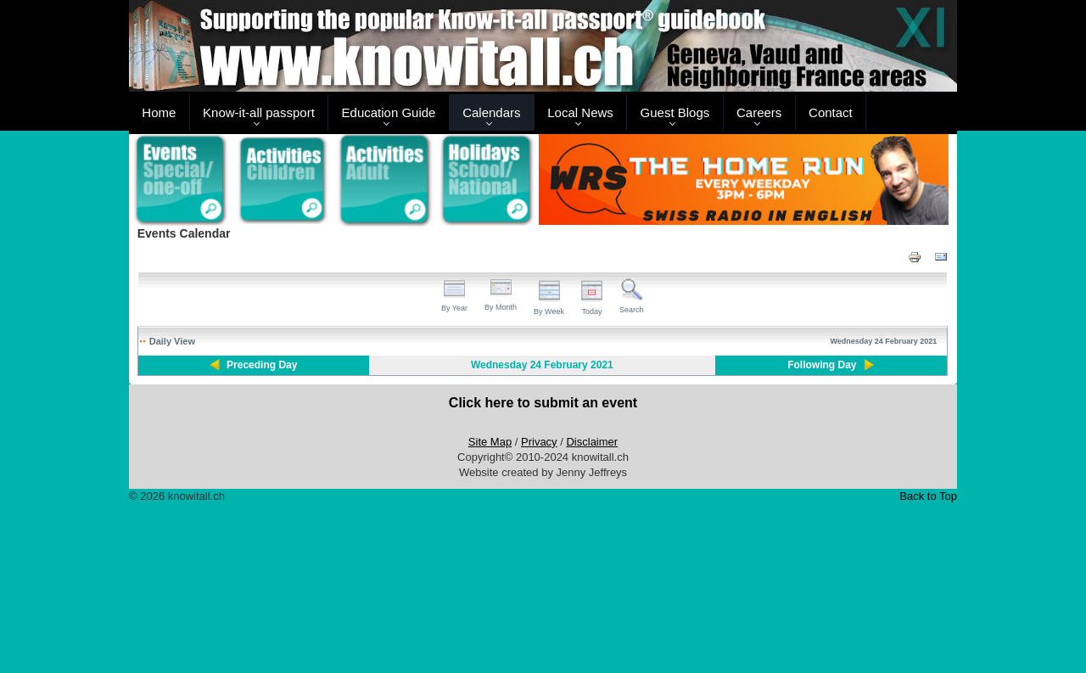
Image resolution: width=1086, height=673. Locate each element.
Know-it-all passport (259, 112)
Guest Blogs (675, 112)
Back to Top (928, 496)
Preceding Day (262, 365)
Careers (758, 112)
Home (159, 112)
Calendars (491, 112)
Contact (831, 112)
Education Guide (389, 112)
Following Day (821, 365)
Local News (580, 112)
